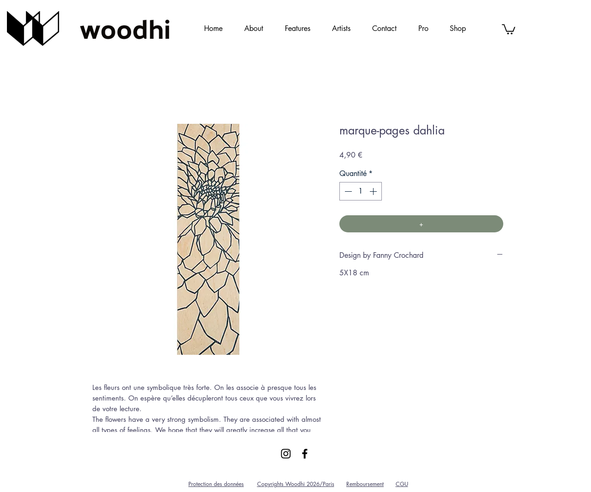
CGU (402, 484)
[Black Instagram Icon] (285, 453)
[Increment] (374, 191)
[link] (508, 28)
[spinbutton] (361, 191)
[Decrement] (347, 191)
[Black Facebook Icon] (304, 453)
